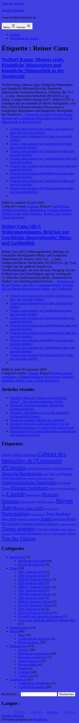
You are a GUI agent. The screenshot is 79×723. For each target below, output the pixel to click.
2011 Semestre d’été (31, 609)
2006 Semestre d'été (31, 583)
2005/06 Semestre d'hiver (35, 579)
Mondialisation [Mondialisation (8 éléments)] (33, 495)
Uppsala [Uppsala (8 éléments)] (46, 533)
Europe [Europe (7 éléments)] (45, 474)
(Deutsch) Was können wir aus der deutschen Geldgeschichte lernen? (39, 414)
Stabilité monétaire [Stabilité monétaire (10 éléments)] (28, 519)
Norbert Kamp (11, 213)
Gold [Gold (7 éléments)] (60, 483)
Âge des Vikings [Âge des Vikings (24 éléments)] (19, 538)
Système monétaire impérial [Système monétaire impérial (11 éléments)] (39, 524)
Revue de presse (28, 642)
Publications (18, 646)
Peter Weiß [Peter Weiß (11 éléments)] (9, 519)
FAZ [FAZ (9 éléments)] (52, 474)
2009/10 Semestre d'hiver (35, 601)
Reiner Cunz (52, 213)
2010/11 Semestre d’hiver (35, 605)
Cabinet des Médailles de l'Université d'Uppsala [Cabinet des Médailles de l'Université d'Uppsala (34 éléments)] (34, 461)
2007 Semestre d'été (31, 590)
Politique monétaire (14, 210)
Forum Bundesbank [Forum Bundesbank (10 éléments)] (13, 478)
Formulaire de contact (24, 38)
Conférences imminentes (34, 683)
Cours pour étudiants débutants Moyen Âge (46, 620)
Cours (14, 568)
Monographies (27, 664)
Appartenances (19, 627)
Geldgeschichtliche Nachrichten (39, 377)
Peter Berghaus (32, 213)
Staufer (66, 213)
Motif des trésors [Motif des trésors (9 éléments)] (45, 501)
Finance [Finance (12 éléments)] (66, 474)
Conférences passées (31, 687)
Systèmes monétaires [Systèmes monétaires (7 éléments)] (67, 524)
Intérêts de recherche (31, 561)
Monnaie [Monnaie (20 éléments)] (50, 494)
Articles (23, 650)
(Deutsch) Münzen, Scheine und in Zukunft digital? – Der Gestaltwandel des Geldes (38, 399)
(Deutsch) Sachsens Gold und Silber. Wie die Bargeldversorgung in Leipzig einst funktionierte (42, 425)
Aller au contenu (13, 3)
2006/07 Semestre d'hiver (35, 586)
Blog (21, 635)
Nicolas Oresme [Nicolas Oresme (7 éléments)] (51, 509)
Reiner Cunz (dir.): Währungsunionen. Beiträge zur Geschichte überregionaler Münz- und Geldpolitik (37, 234)
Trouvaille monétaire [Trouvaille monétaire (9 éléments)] (48, 529)
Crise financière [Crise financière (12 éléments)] (62, 468)
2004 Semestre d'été (31, 575)
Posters (22, 668)
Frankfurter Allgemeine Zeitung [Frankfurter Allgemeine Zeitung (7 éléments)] (40, 478)
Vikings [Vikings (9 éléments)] (71, 533)
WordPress (40, 719)
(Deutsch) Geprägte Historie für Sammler (37, 420)
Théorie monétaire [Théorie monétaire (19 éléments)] (18, 528)
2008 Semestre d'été (31, 598)
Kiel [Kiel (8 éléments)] (4, 495)
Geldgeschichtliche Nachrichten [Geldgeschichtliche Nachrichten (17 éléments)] (29, 482)
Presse (14, 631)
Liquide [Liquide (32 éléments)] (16, 494)
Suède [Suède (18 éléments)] (45, 518)
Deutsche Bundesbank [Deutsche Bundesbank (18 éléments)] (21, 473)
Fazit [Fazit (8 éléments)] (57, 474)
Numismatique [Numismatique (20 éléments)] (15, 513)
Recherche (17, 557)
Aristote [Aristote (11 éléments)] (7, 455)
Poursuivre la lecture (37, 118)
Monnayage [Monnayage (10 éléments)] (28, 501)
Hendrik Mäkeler (13, 10)
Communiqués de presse (34, 638)
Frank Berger (60, 206)
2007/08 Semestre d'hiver (35, 594)
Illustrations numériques (34, 653)
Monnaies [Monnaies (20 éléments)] (11, 501)
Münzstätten (37, 210)
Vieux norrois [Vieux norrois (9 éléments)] (58, 533)
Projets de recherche (31, 564)
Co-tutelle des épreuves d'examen (40, 616)
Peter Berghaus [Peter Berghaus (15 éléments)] (58, 514)
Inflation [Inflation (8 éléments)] (53, 488)
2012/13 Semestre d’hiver (35, 612)
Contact (15, 34)
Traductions (26, 675)
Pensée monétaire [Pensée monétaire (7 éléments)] (38, 514)
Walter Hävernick (13, 217)
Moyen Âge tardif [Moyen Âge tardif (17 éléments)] (28, 508)
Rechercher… (11, 694)
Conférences (18, 679)
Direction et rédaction (32, 657)
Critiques (33, 206)
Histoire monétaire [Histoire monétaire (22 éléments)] (29, 487)
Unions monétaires (46, 380)
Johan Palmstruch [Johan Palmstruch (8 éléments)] (67, 488)
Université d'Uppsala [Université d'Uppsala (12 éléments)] (27, 533)
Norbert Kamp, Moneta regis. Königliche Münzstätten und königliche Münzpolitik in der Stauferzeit (33, 68)
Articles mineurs (29, 661)
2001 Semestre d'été (31, 572)
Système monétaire (59, 210)
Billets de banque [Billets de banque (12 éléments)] (25, 455)
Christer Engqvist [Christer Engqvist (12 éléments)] (38, 468)
